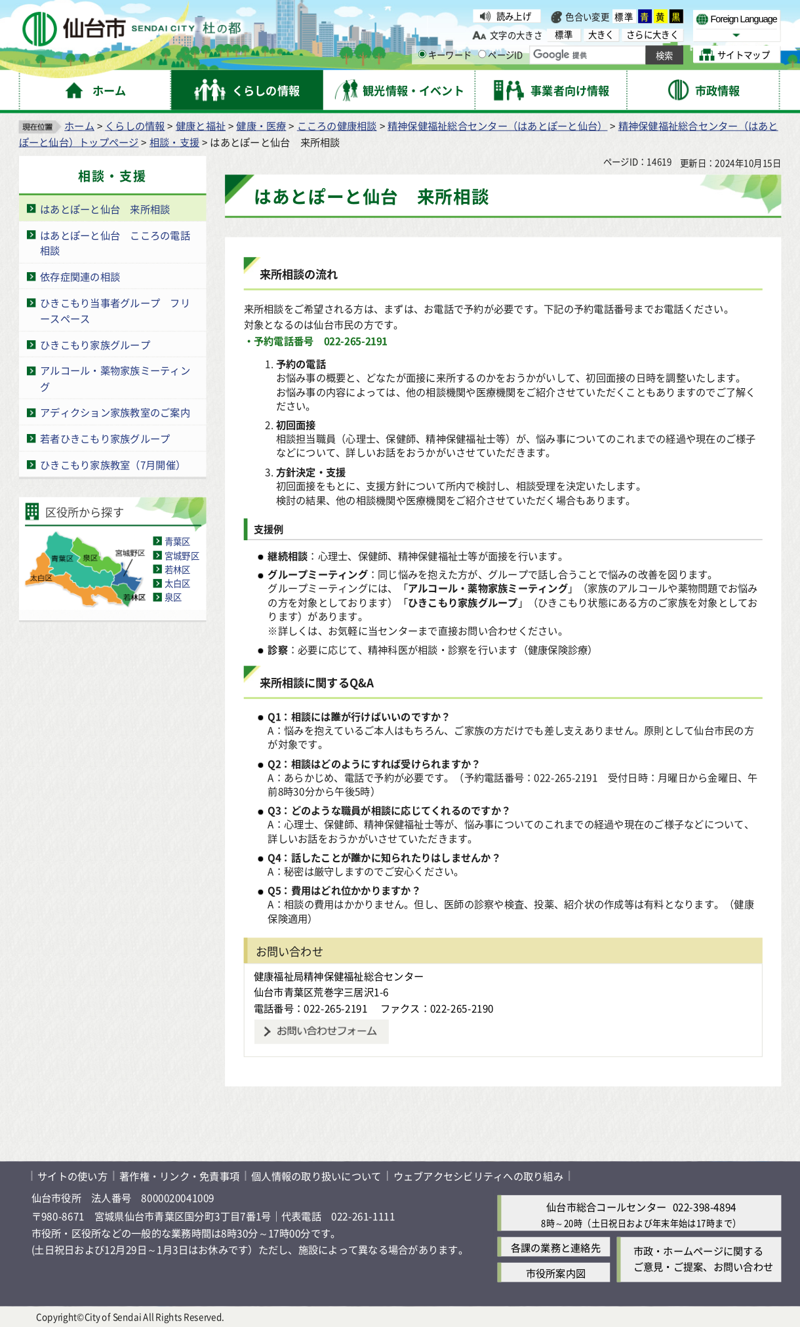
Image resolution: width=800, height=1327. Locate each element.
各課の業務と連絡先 (556, 1247)
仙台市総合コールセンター (606, 1206)
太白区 (178, 583)
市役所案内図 (556, 1272)
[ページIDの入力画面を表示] (482, 54)
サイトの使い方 (72, 1176)
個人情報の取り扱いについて (316, 1176)
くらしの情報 (135, 125)
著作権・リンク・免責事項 (179, 1176)
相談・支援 (174, 141)
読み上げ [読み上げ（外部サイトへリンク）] (513, 15)
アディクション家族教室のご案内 (115, 412)
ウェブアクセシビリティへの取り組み (478, 1176)
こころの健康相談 (337, 125)
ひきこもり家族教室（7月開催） (113, 464)
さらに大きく (652, 35)
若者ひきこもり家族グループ (105, 438)
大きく (601, 35)
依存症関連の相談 (80, 277)
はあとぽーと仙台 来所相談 (105, 208)
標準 (624, 16)
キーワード (444, 55)
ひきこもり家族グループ (95, 344)
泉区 (173, 597)
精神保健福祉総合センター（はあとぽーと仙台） (498, 125)
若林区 (178, 569)
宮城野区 (182, 555)
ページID (500, 55)
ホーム (79, 125)
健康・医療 (261, 125)
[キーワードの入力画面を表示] (422, 54)
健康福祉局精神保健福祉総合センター (339, 975)
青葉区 (178, 541)
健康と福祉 (201, 125)
